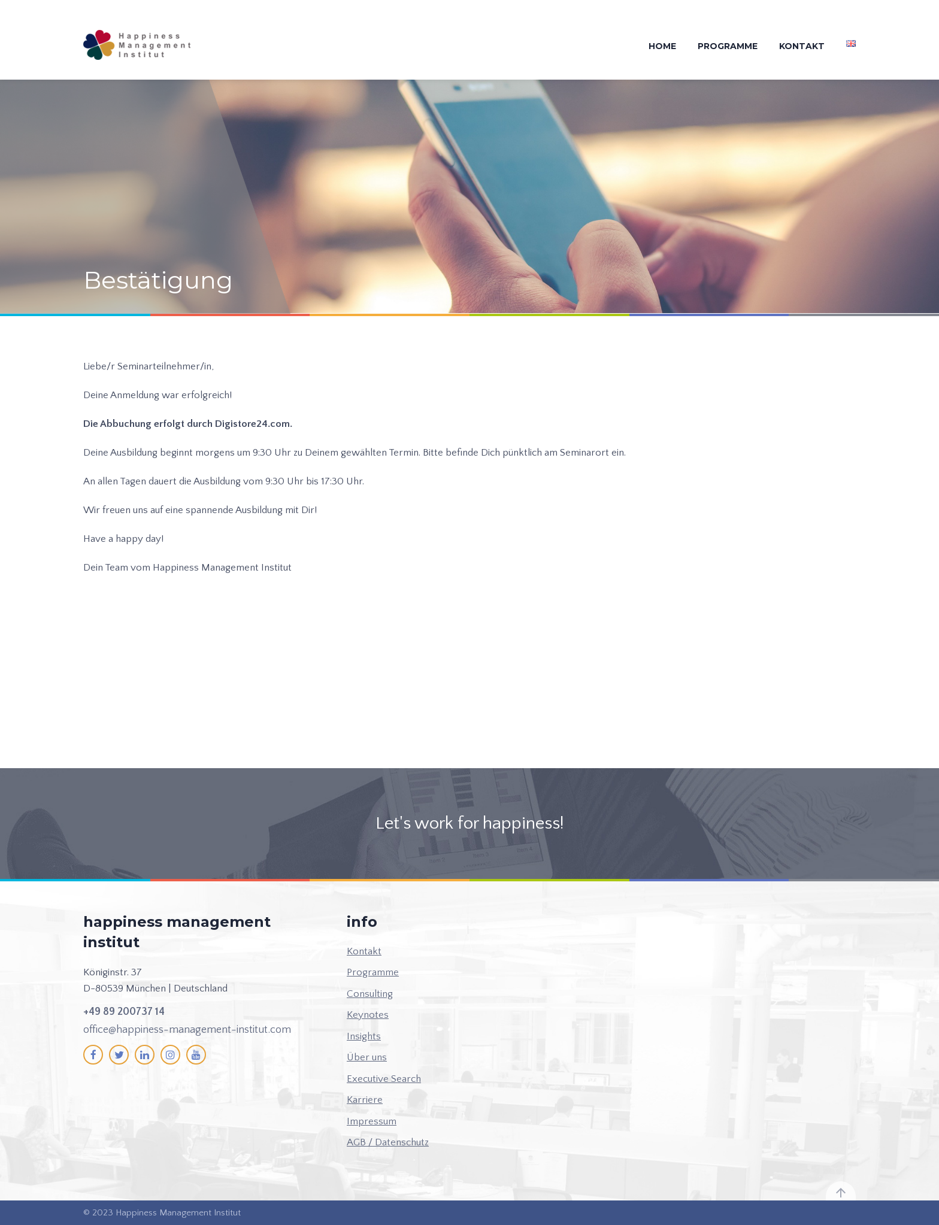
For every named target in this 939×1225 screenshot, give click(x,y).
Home (662, 46)
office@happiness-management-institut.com (187, 1030)
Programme (728, 46)
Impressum (371, 1121)
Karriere (365, 1099)
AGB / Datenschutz (388, 1142)
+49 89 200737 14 (124, 1012)
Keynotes (368, 1014)
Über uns (367, 1057)
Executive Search (384, 1079)
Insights (364, 1036)
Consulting (370, 994)
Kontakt (802, 46)
